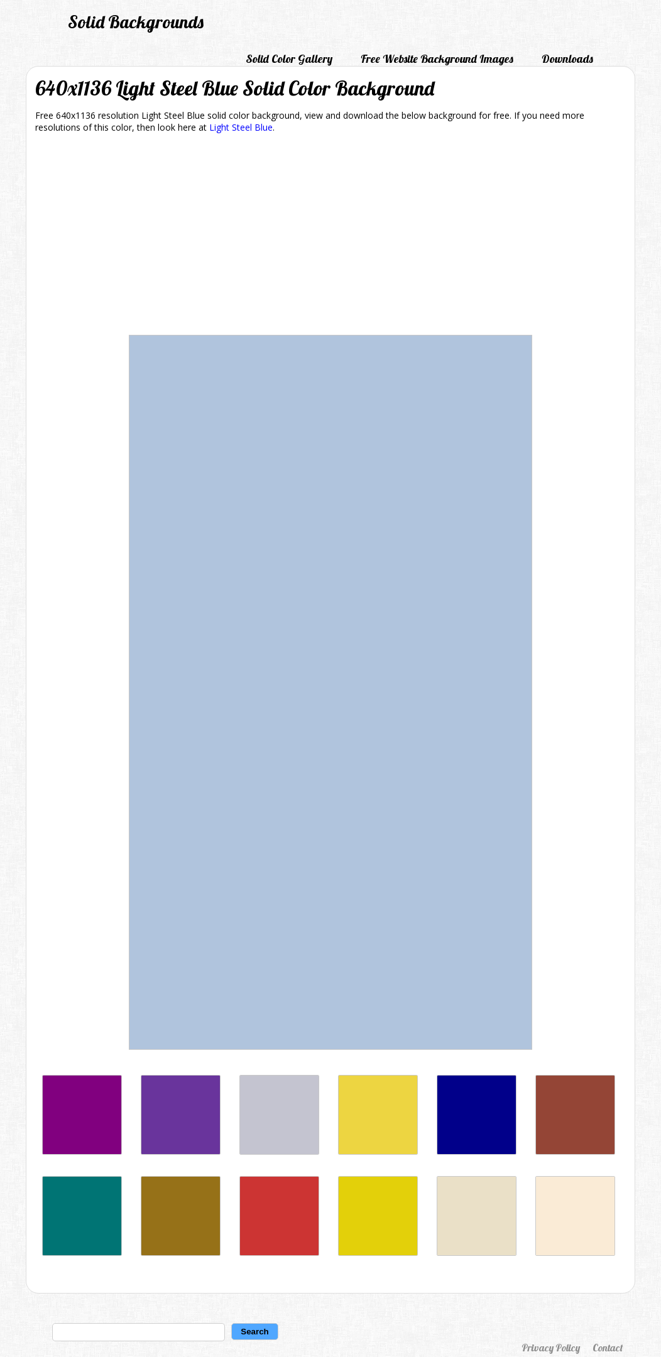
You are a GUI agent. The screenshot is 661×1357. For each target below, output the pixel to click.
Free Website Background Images (437, 59)
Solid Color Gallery (289, 59)
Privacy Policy (551, 1347)
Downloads (567, 59)
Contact (608, 1347)
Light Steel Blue (241, 127)
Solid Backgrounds (136, 22)
